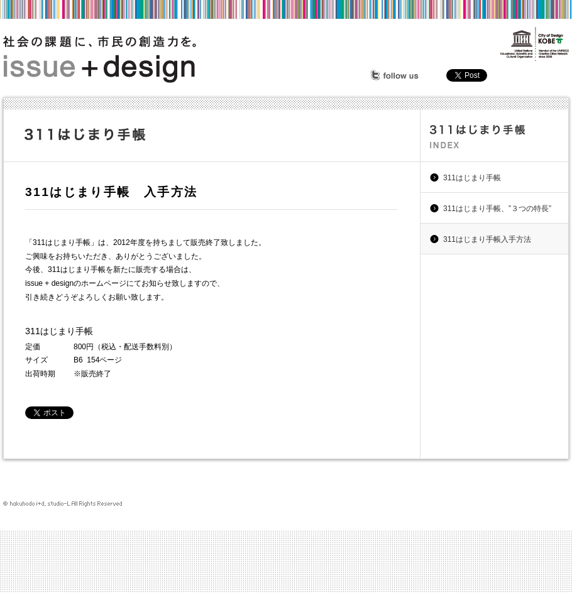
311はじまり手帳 (472, 177)
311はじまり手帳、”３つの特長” (497, 208)
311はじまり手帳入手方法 (487, 239)
